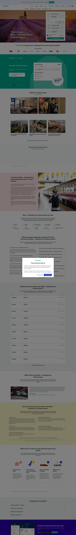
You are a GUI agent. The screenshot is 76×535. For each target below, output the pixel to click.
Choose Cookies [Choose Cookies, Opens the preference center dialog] (40, 274)
